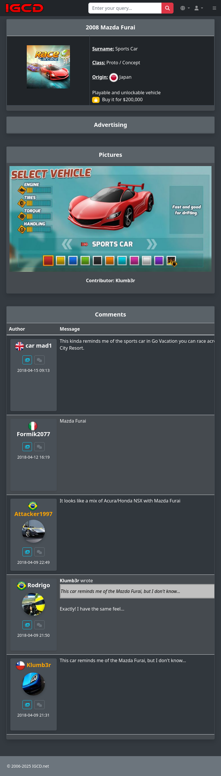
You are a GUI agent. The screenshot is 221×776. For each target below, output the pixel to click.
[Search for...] (125, 8)
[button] (185, 8)
